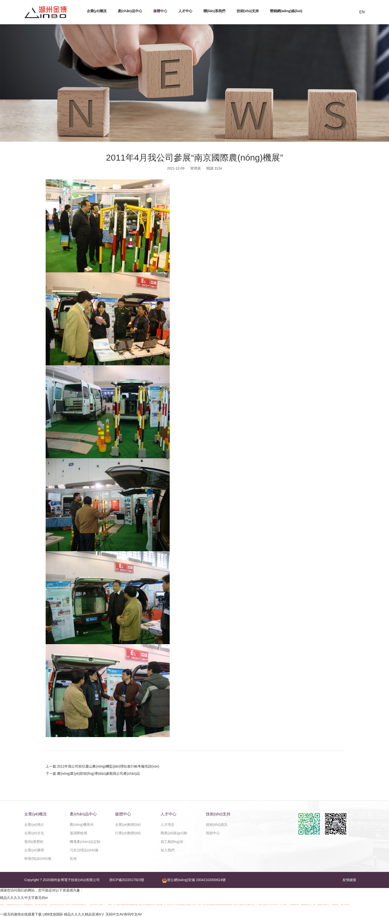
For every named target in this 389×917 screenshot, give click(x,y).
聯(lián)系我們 (214, 11)
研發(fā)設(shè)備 (37, 858)
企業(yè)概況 (97, 11)
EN (362, 12)
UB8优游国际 (53, 914)
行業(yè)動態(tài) (128, 833)
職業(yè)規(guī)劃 (174, 833)
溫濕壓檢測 (78, 833)
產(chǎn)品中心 (130, 11)
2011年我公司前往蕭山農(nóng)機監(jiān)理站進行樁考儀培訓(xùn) (108, 766)
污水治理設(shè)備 (84, 850)
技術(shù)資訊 (216, 825)
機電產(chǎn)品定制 (85, 842)
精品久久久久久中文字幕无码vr (24, 898)
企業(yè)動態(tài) (128, 825)
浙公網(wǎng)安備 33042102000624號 (194, 880)
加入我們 (167, 850)
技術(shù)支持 (248, 11)
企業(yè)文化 (34, 833)
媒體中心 (160, 11)
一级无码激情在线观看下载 (21, 914)
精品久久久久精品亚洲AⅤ (84, 914)
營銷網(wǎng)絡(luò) (286, 11)
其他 (73, 858)
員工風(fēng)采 (172, 842)
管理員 (195, 168)
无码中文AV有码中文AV (123, 914)
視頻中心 (213, 833)
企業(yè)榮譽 (34, 850)
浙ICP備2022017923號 (126, 880)
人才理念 (167, 825)
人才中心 (185, 11)
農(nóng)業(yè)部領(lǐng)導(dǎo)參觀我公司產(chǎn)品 (98, 773)
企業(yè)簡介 (34, 825)
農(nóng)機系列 (82, 825)
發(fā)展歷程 (33, 842)
